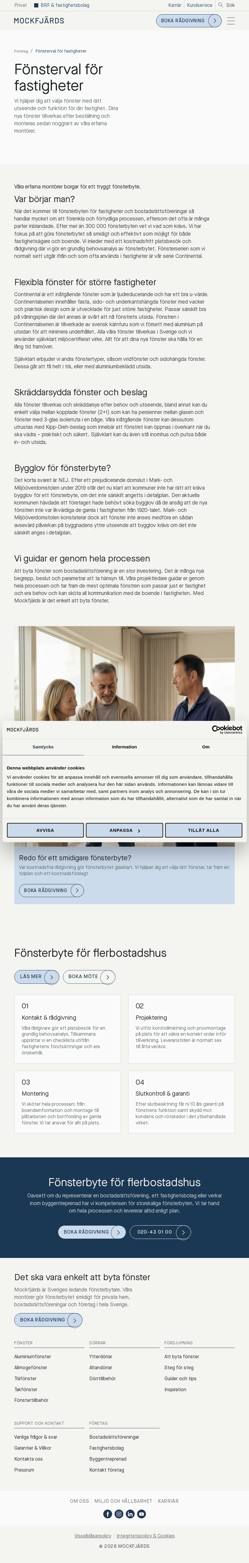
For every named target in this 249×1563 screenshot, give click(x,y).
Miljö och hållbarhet (123, 1505)
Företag (22, 51)
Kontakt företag (106, 1473)
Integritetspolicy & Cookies (146, 1539)
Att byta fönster (181, 1360)
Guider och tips (180, 1382)
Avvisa (45, 830)
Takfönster (25, 1393)
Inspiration (175, 1393)
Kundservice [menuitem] (199, 5)
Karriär (168, 1505)
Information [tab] (124, 746)
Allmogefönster (30, 1371)
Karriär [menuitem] (173, 5)
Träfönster (25, 1382)
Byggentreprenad (107, 1462)
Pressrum (24, 1473)
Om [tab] (206, 746)
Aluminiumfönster (32, 1360)
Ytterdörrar (100, 1360)
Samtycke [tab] (43, 746)
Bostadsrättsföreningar (114, 1440)
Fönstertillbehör (31, 1404)
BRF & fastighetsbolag (65, 5)
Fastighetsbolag (106, 1451)
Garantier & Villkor (32, 1451)
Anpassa (125, 830)
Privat (20, 5)
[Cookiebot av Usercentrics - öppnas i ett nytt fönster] (216, 729)
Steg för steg (179, 1371)
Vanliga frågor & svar (35, 1440)
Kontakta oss (28, 1462)
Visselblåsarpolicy (92, 1539)
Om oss (79, 1505)
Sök (226, 5)
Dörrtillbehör (102, 1382)
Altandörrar (100, 1371)
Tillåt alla (203, 830)
